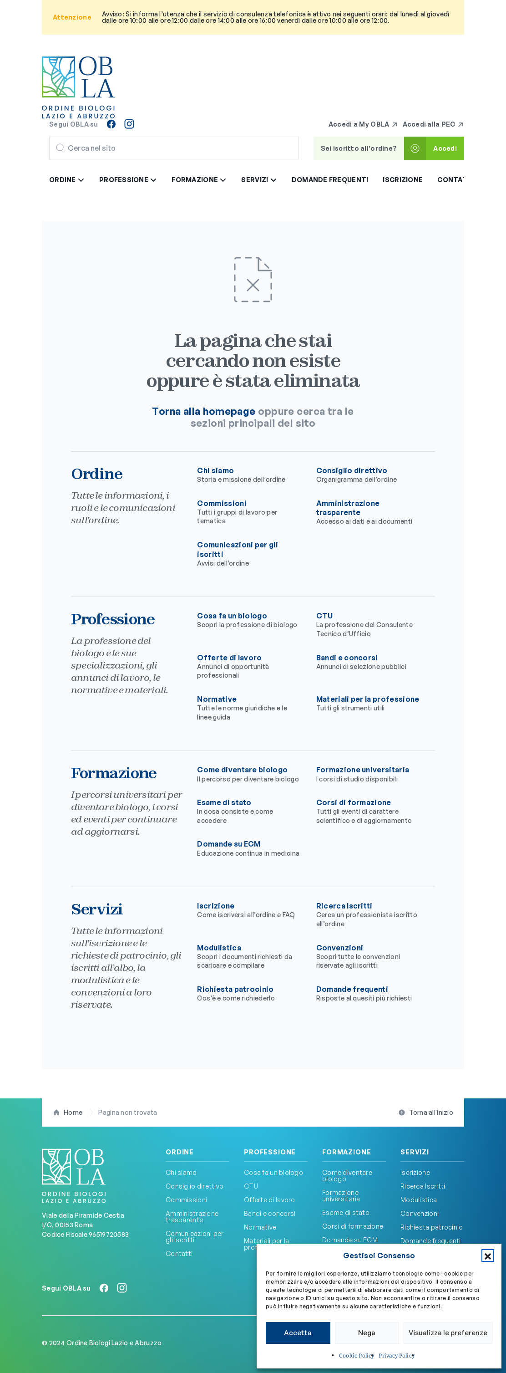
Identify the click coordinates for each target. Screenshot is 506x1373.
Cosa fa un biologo (249, 620)
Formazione (346, 1152)
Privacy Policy (397, 1356)
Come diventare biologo (249, 774)
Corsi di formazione (368, 811)
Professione (270, 1152)
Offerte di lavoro (249, 666)
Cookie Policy (356, 1356)
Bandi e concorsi (368, 662)
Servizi (414, 1152)
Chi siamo (249, 475)
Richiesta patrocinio (249, 994)
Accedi (445, 148)
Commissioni (249, 512)
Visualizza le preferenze (448, 1332)
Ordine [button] (67, 180)
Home (73, 1112)
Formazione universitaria (368, 774)
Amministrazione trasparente (192, 1217)
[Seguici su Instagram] (129, 123)
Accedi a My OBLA (363, 124)
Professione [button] (128, 180)
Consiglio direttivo (368, 475)
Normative (249, 707)
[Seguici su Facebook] (111, 123)
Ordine (180, 1152)
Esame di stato (249, 811)
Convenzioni (368, 956)
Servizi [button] (259, 180)
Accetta (298, 1332)
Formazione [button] (199, 180)
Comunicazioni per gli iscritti (195, 1237)
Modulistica (249, 956)
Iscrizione (403, 180)
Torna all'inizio (431, 1112)
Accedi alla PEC (433, 124)
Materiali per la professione (368, 703)
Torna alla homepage (203, 411)
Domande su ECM (249, 848)
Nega (366, 1332)
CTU (368, 624)
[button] (487, 1255)
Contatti (455, 180)
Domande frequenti (330, 180)
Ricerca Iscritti (368, 914)
